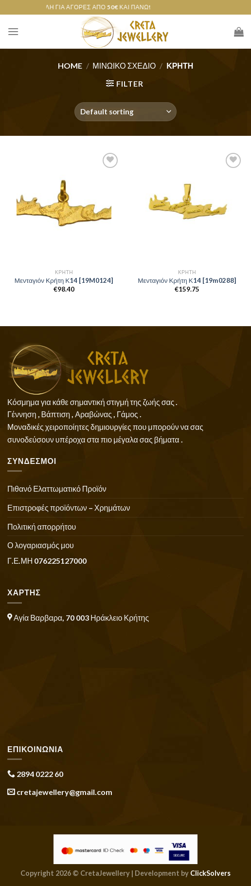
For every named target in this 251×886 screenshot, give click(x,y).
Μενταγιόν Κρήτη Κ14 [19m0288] (187, 280)
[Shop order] (125, 111)
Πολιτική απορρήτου (41, 526)
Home (70, 65)
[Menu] (13, 31)
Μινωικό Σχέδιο (124, 65)
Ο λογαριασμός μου (40, 545)
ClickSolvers (210, 873)
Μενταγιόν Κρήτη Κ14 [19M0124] (64, 280)
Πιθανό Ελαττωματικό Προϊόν (57, 488)
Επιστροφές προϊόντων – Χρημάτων (68, 507)
